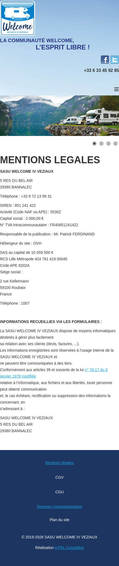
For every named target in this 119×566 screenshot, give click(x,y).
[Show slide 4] (115, 143)
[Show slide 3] (108, 143)
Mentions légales (59, 463)
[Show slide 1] (94, 143)
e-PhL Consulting (69, 547)
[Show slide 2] (101, 143)
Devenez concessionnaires (59, 506)
